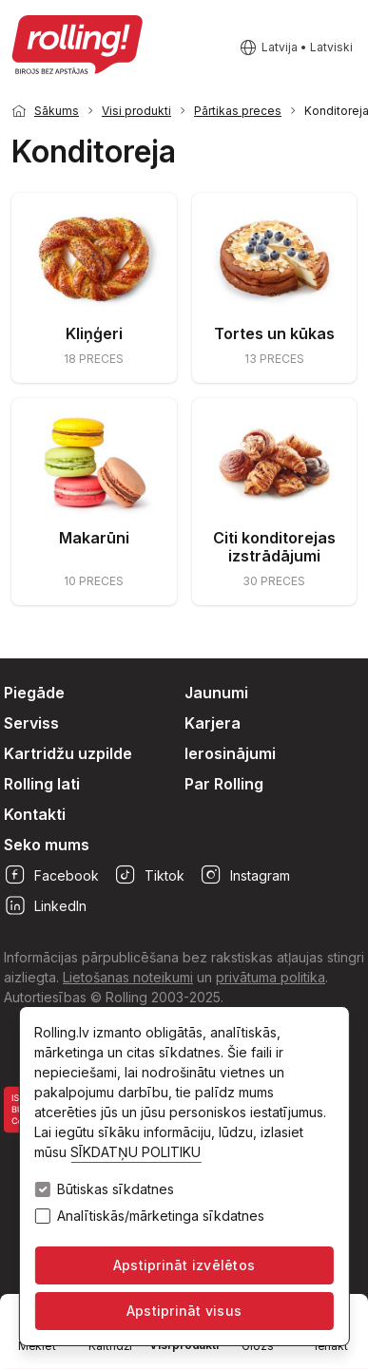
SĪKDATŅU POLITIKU (135, 1152)
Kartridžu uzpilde (68, 753)
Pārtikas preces (237, 111)
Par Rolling (223, 783)
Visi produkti (136, 111)
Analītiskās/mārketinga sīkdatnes (160, 1216)
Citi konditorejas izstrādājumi (274, 546)
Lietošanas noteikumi (128, 977)
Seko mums (46, 844)
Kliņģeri (94, 333)
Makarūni (94, 537)
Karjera (212, 722)
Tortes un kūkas (274, 333)
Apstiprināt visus (184, 1310)
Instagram (245, 875)
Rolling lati (42, 783)
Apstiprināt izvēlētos (184, 1265)
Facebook (51, 875)
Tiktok (149, 875)
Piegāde (34, 692)
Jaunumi (216, 692)
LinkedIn (45, 905)
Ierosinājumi (230, 753)
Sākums (56, 111)
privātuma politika (270, 977)
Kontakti (35, 814)
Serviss (31, 722)
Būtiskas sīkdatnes (115, 1189)
